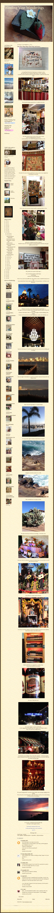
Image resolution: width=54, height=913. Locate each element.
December (8, 233)
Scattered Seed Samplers (10, 324)
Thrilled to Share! (9, 242)
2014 (7, 269)
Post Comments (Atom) (27, 901)
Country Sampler (9, 474)
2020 (7, 225)
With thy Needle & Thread (11, 415)
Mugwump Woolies (9, 342)
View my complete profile (8, 178)
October (8, 255)
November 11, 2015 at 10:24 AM (27, 886)
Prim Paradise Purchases (11, 238)
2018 (7, 227)
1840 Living (8, 434)
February (8, 267)
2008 (7, 278)
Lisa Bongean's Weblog (10, 300)
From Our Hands (9, 456)
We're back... (13, 198)
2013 (7, 271)
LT (22, 889)
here (35, 275)
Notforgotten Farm (9, 291)
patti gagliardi (33, 835)
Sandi (23, 876)
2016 (7, 230)
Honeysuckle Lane (9, 303)
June (7, 261)
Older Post (47, 899)
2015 (7, 232)
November (9, 234)
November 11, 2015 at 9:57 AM (26, 873)
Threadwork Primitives (10, 394)
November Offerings (10, 254)
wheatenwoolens (9, 412)
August (8, 258)
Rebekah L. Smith (9, 447)
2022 (7, 222)
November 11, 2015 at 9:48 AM (26, 867)
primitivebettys (9, 363)
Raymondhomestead (9, 376)
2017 (7, 229)
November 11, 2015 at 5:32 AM (26, 859)
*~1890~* (7, 385)
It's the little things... (9, 312)
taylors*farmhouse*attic (10, 403)
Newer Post (19, 899)
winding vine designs (40, 835)
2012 (7, 272)
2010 (7, 275)
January (8, 268)
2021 (7, 223)
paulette (23, 862)
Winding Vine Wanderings (24, 8)
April (8, 264)
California (21, 835)
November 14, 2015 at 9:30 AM (26, 893)
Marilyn (24, 840)
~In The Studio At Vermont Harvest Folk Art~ (10, 496)
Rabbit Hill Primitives (10, 486)
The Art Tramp (9, 465)
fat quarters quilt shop (27, 835)
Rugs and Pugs (8, 282)
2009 (7, 276)
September (9, 257)
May (7, 262)
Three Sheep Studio (26, 853)
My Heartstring (9, 351)
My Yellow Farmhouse (10, 360)
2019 (7, 226)
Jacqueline (24, 870)
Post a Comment (21, 896)
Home (33, 899)
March (8, 265)
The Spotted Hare (9, 333)
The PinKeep (8, 477)
